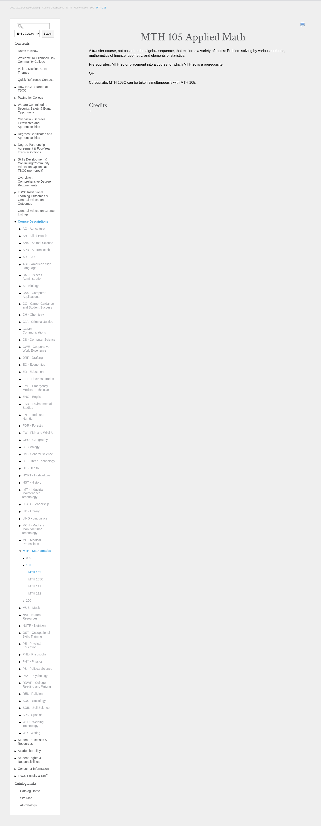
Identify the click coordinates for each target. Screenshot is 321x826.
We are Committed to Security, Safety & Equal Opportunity (34, 108)
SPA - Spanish (32, 715)
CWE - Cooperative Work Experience (36, 348)
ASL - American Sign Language (37, 266)
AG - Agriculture (34, 228)
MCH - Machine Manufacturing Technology (33, 529)
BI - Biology (31, 286)
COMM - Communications (34, 330)
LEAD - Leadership (36, 504)
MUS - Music (31, 607)
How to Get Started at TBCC (33, 88)
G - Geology (31, 447)
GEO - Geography (35, 440)
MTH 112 (34, 593)
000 (28, 558)
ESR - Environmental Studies (37, 405)
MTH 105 (34, 572)
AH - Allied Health (35, 236)
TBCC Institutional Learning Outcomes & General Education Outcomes (33, 197)
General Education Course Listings (36, 212)
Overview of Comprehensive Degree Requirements (34, 181)
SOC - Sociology (34, 701)
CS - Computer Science (39, 339)
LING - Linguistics (35, 518)
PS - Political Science (37, 668)
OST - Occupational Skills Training (36, 634)
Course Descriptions (53, 7)
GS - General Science (38, 454)
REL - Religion (33, 693)
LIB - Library (31, 511)
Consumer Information (33, 768)
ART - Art (29, 257)
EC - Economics (34, 364)
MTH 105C (35, 579)
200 (28, 600)
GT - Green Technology (39, 461)
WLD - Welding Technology (33, 724)
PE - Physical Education (32, 645)
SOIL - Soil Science (36, 707)
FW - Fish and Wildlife (38, 432)
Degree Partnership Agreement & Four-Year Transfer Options (34, 148)
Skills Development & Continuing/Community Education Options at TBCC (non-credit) (33, 165)
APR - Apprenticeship (37, 250)
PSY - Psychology (35, 676)
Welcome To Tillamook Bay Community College (36, 60)
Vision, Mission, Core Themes (32, 70)
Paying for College (30, 97)
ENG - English (32, 396)
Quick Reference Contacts (36, 79)
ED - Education (33, 371)
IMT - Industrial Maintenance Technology (32, 493)
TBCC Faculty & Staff (32, 776)
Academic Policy (29, 751)
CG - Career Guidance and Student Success (38, 305)
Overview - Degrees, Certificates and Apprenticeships (32, 123)
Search (48, 33)
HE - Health (31, 468)
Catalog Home (30, 791)
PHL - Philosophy (35, 654)
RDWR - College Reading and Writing (37, 684)
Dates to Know (28, 51)
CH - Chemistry (33, 314)
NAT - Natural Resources (32, 616)
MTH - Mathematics (77, 7)
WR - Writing (31, 733)
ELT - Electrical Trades (38, 379)
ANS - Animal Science (38, 243)
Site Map (26, 798)
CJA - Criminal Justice (38, 321)
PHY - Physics (32, 661)
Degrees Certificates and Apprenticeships (35, 136)
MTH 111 (34, 586)
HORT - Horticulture (36, 475)
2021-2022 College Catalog (25, 7)
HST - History (32, 482)
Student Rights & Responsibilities (29, 759)
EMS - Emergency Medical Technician (36, 388)
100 (92, 7)
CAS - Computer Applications (34, 294)
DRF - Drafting (33, 357)
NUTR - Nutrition (34, 625)
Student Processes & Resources (32, 741)
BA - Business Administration (32, 277)
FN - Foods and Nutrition (33, 416)
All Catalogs (28, 805)
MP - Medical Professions (32, 542)
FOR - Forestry (33, 425)
